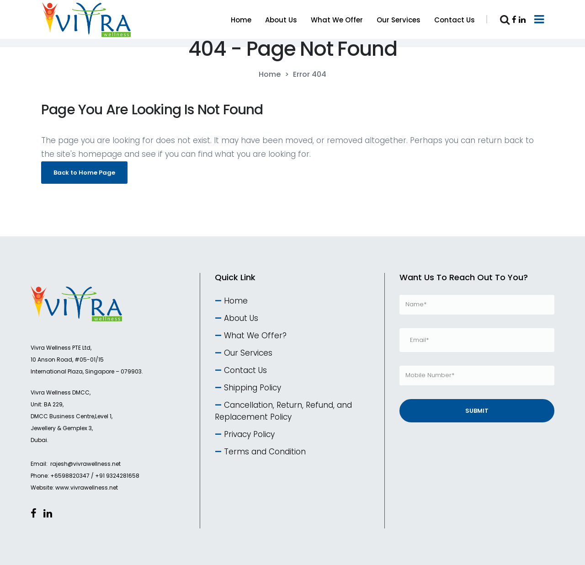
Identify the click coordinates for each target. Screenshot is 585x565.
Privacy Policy (249, 434)
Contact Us (245, 370)
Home (270, 74)
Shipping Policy (252, 387)
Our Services (248, 352)
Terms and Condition (265, 451)
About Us (241, 318)
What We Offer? (255, 335)
